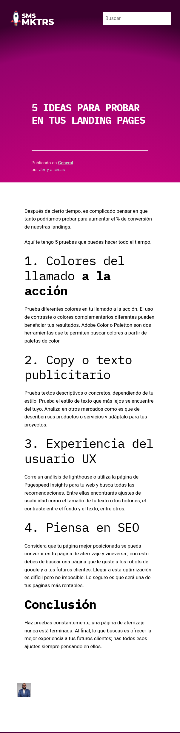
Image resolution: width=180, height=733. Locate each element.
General (65, 162)
